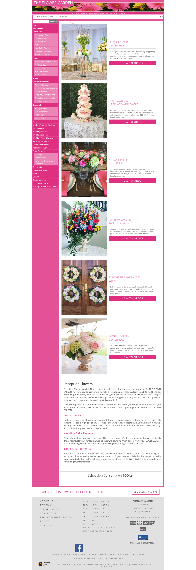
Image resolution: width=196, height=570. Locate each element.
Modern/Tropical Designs (44, 125)
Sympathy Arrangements (45, 95)
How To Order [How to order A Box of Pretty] (132, 180)
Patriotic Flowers (40, 148)
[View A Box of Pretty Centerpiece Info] (85, 169)
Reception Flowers (41, 141)
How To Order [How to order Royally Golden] (132, 357)
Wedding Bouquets (41, 135)
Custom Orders (39, 180)
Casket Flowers (41, 91)
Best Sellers (38, 28)
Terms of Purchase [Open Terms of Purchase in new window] (141, 564)
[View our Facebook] (79, 551)
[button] (143, 537)
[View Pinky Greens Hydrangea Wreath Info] (85, 287)
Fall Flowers (39, 115)
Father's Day (40, 68)
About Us (37, 173)
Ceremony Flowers (41, 144)
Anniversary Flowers (43, 35)
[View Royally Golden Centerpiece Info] (85, 346)
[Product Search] (41, 21)
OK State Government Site (110, 558)
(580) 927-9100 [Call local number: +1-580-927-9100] (62, 16)
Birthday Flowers (41, 38)
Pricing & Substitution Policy (45, 186)
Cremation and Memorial (45, 98)
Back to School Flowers (44, 54)
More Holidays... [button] (41, 74)
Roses (35, 78)
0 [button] (161, 16)
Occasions (37, 31)
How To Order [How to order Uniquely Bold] (132, 63)
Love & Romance (40, 170)
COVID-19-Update (40, 183)
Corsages (38, 154)
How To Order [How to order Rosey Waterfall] (132, 122)
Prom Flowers (38, 151)
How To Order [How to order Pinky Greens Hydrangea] (132, 298)
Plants (35, 122)
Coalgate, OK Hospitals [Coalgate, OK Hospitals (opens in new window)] (92, 554)
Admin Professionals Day (45, 61)
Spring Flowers (41, 108)
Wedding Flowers (40, 131)
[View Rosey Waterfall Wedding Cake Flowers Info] (85, 111)
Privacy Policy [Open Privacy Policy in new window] (120, 564)
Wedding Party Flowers (43, 138)
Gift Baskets (38, 128)
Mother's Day (40, 65)
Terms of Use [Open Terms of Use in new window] (105, 566)
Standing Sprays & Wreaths (46, 88)
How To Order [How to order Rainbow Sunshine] (132, 238)
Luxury (36, 177)
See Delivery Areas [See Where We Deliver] (146, 491)
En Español (37, 167)
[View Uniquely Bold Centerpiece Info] (85, 52)
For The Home (41, 101)
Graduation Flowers (43, 51)
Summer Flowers (42, 111)
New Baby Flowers (42, 48)
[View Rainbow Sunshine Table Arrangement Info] (85, 228)
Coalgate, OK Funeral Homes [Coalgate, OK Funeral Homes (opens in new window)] (65, 554)
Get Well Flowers (41, 41)
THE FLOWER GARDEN (53, 2)
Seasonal (37, 105)
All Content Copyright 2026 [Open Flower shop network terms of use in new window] (73, 564)
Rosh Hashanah (41, 71)
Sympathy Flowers (41, 81)
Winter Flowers (41, 118)
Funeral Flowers (41, 85)
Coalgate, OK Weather (84, 558)
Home (35, 25)
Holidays (36, 58)
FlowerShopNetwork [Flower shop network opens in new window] (99, 564)
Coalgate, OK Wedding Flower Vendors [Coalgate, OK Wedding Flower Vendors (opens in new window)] (125, 554)
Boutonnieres (40, 157)
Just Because (40, 45)
